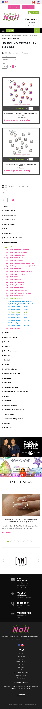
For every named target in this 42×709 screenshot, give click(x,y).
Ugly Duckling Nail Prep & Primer (17, 249)
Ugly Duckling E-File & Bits (15, 274)
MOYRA (6, 333)
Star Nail (7, 360)
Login (28, 7)
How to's (21, 659)
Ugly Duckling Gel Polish (14, 257)
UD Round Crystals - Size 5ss (18, 312)
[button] (8, 542)
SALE (6, 206)
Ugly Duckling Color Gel (14, 260)
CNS (5, 229)
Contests (21, 667)
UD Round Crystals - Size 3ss (18, 306)
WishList (19, 108)
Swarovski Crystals (10, 242)
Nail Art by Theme (10, 220)
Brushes (6, 396)
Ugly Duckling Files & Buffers (16, 285)
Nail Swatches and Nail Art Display (16, 391)
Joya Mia (7, 355)
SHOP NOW (20, 449)
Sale (21, 670)
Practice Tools (9, 414)
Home (4, 35)
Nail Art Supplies (9, 210)
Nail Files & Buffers (10, 369)
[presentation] (3, 561)
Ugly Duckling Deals (13, 328)
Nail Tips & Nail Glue (11, 387)
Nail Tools (7, 400)
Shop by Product (9, 224)
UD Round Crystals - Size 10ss (18, 320)
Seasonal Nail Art (10, 215)
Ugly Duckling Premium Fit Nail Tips (18, 293)
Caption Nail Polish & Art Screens (15, 238)
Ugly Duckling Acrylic (13, 268)
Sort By (4, 56)
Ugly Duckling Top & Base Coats (17, 252)
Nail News (21, 656)
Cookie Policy (21, 675)
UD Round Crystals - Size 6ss (18, 314)
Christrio (7, 346)
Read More (6, 532)
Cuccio (6, 364)
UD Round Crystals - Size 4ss (18, 309)
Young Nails (8, 233)
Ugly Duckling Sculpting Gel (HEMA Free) (20, 263)
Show (3, 63)
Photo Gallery (21, 661)
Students (7, 423)
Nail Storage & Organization (13, 419)
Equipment (7, 378)
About (21, 653)
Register (13, 7)
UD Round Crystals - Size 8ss (18, 317)
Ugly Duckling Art (12, 276)
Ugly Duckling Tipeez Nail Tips (16, 290)
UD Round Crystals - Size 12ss (18, 323)
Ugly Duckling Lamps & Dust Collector (19, 271)
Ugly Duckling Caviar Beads (15, 295)
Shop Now (10, 31)
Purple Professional (10, 337)
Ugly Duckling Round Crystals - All (20, 301)
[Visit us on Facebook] (19, 645)
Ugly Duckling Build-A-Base (15, 255)
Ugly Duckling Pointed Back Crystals (20, 304)
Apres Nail (7, 342)
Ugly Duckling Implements (15, 282)
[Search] (37, 30)
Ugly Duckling (12, 35)
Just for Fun (8, 428)
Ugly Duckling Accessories (15, 287)
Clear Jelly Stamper (10, 351)
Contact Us (21, 678)
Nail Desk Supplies (10, 405)
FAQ (21, 664)
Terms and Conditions (21, 672)
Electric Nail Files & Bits (12, 373)
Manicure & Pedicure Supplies (14, 409)
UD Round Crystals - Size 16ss (18, 325)
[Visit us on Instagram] (22, 645)
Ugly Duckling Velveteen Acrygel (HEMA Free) (22, 266)
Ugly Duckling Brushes (13, 279)
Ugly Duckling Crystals (25, 35)
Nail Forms (7, 382)
